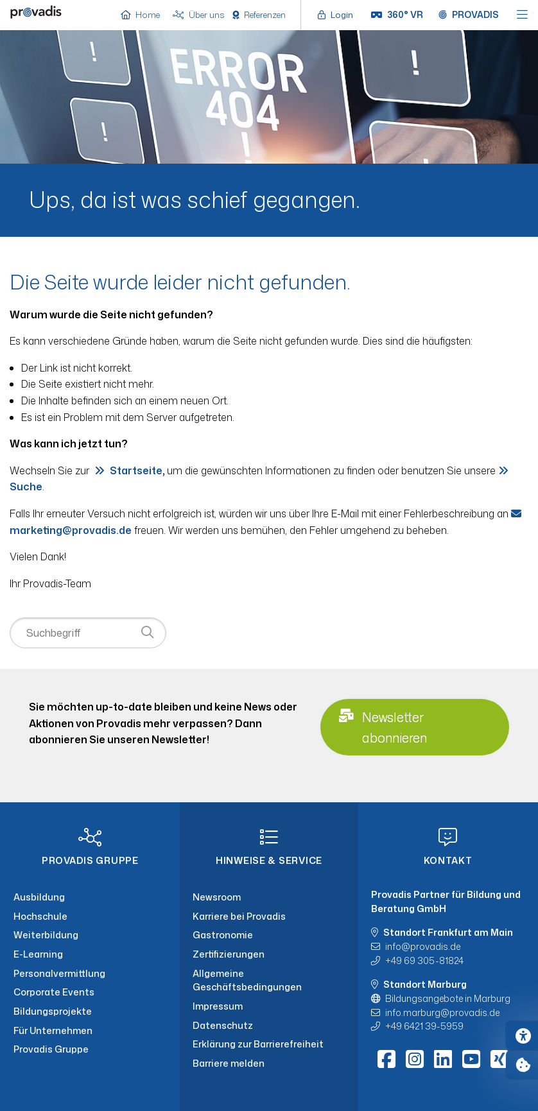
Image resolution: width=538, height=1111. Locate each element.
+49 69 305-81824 (424, 960)
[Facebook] (386, 1059)
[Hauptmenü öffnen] (522, 15)
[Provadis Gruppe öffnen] (469, 15)
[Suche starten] (147, 632)
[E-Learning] (90, 954)
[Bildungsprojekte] (90, 1011)
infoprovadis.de (422, 946)
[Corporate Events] (90, 992)
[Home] (36, 14)
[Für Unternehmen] (90, 1030)
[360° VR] (397, 15)
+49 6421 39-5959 (424, 1026)
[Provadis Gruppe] (90, 1049)
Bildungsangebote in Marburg (447, 998)
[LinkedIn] (443, 1059)
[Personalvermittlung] (90, 973)
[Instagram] (415, 1059)
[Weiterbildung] (90, 935)
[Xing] (499, 1059)
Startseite (136, 470)
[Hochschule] (90, 916)
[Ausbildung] (90, 897)
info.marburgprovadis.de (442, 1012)
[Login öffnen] (338, 14)
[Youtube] (471, 1059)
